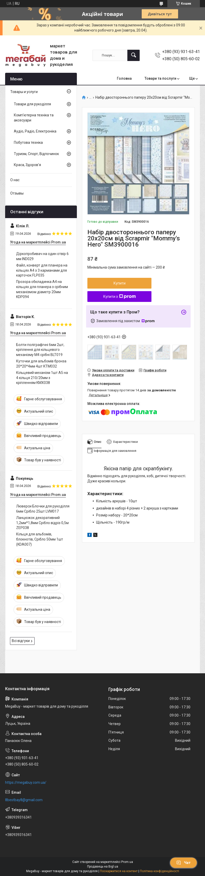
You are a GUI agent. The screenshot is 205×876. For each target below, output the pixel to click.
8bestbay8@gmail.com (24, 800)
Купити (120, 283)
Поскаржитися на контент (119, 871)
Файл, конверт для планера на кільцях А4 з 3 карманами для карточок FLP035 (41, 270)
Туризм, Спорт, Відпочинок (36, 154)
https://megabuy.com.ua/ (25, 782)
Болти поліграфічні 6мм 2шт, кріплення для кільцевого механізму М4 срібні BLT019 (40, 350)
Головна (124, 78)
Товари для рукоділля (32, 104)
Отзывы (17, 193)
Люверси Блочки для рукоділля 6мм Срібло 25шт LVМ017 (42, 508)
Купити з (119, 296)
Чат (183, 862)
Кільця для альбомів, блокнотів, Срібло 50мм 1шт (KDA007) (39, 539)
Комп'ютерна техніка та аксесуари (34, 117)
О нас (14, 180)
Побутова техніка (28, 142)
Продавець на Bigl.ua (102, 866)
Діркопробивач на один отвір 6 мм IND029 (42, 256)
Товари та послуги (160, 78)
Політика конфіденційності (159, 871)
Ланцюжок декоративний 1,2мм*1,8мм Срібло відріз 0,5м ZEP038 (42, 523)
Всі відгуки (21, 641)
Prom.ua (127, 862)
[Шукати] (133, 55)
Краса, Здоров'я (27, 165)
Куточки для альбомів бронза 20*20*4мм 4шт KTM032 (41, 363)
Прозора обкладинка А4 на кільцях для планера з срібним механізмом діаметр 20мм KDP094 (42, 289)
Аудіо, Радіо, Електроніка (35, 131)
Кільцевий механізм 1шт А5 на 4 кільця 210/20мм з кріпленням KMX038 (42, 378)
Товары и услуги (24, 92)
